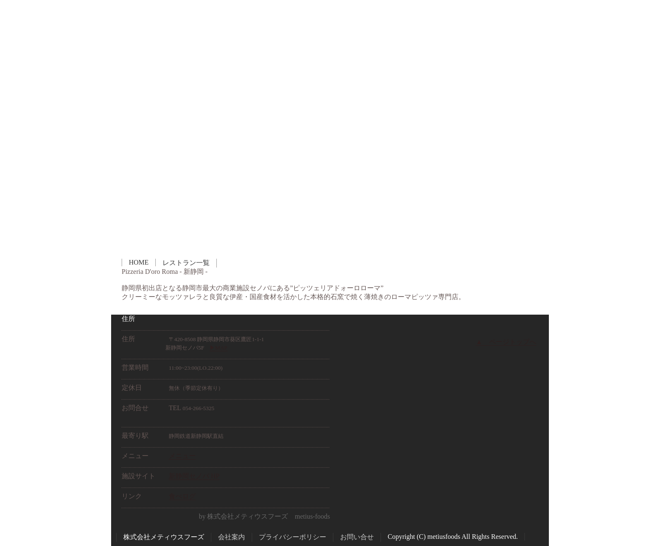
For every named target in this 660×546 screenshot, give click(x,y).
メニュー (182, 455)
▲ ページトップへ (506, 341)
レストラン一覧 (186, 262)
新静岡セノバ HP (194, 476)
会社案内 (231, 537)
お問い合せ (357, 537)
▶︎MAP (218, 348)
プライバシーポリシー (292, 537)
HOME (139, 262)
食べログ (182, 496)
